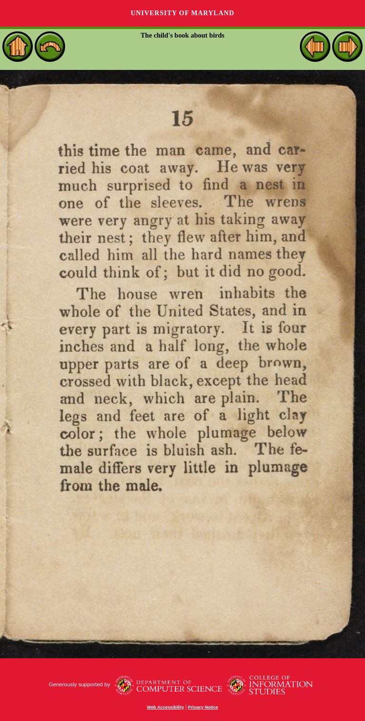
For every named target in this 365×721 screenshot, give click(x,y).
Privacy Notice (203, 707)
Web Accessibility (165, 707)
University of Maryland (182, 13)
